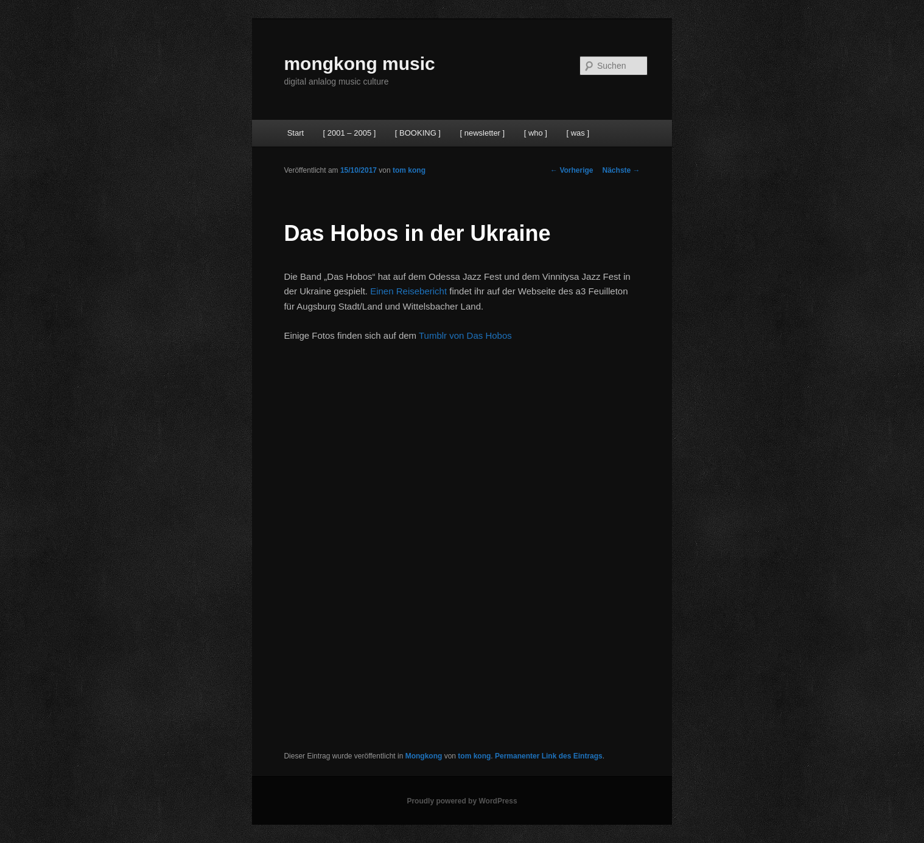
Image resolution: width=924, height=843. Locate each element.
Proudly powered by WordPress (462, 801)
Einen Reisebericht (408, 291)
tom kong (409, 170)
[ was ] (577, 132)
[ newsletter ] (482, 132)
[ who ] (535, 132)
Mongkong (424, 756)
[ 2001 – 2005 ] (349, 132)
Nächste (621, 170)
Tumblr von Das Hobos (465, 335)
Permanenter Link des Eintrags (549, 756)
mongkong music (359, 64)
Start (295, 132)
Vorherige (571, 170)
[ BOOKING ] (418, 132)
